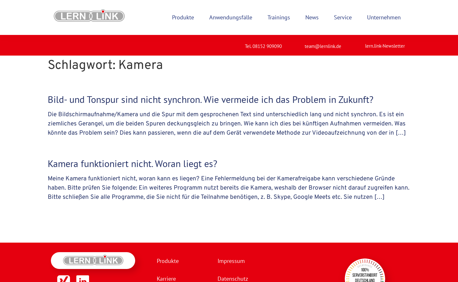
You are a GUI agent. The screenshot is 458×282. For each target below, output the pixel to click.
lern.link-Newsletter (385, 46)
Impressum (231, 261)
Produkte (168, 261)
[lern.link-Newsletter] (357, 43)
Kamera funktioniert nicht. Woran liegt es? (132, 163)
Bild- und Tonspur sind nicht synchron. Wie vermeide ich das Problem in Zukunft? (210, 99)
